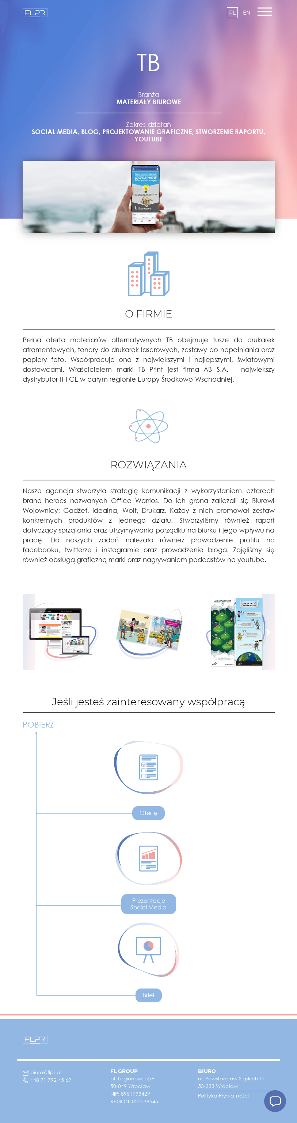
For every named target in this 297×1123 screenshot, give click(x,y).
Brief (149, 995)
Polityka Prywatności (223, 1095)
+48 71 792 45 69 (47, 1080)
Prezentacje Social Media (148, 904)
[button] (29, 632)
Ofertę (148, 812)
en (246, 12)
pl (232, 12)
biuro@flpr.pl (42, 1072)
